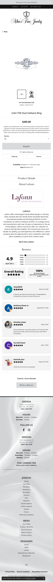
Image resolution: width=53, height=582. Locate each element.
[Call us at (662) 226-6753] (26, 409)
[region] (26, 63)
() (47, 255)
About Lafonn (26, 184)
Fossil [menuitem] (26, 545)
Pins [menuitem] (26, 498)
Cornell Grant (19, 343)
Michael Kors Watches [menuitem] (26, 553)
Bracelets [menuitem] (26, 492)
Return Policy (26, 532)
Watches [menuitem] (26, 501)
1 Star (22, 264)
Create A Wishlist (26, 527)
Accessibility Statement (40, 572)
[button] (15, 7)
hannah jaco (19, 359)
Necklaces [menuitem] (26, 490)
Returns (38, 156)
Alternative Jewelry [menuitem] (26, 515)
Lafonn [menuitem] (26, 550)
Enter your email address (26, 465)
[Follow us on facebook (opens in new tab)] (24, 430)
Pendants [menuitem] (26, 487)
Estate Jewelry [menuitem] (26, 504)
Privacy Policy (26, 535)
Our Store (26, 524)
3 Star (22, 260)
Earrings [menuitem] (26, 484)
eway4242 (18, 287)
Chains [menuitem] (26, 512)
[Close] (50, 2)
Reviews (26, 249)
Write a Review (26, 385)
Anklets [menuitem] (26, 509)
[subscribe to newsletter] (48, 469)
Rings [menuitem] (26, 481)
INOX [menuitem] (26, 547)
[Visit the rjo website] (26, 565)
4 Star (22, 257)
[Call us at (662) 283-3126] (26, 444)
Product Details (26, 178)
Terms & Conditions (23, 572)
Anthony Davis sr (21, 305)
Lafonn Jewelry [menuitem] (26, 506)
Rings (5, 32)
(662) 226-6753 (26, 105)
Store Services (26, 530)
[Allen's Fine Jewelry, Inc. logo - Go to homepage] (26, 18)
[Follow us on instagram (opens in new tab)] (29, 430)
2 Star (22, 262)
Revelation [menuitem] (27, 556)
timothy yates (20, 322)
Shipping (14, 156)
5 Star (22, 255)
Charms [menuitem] (26, 495)
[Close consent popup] (43, 578)
